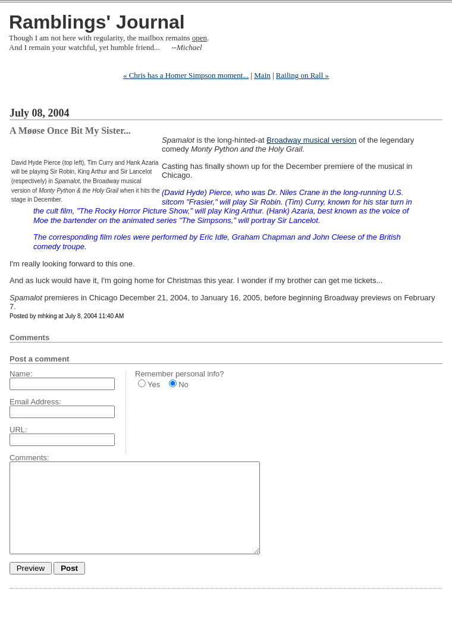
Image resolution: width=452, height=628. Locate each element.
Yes (153, 384)
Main (262, 75)
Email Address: (35, 401)
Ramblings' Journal (97, 22)
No (183, 384)
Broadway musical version (311, 140)
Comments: (29, 457)
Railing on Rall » (302, 75)
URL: (18, 429)
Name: (21, 373)
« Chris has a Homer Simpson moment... (186, 75)
